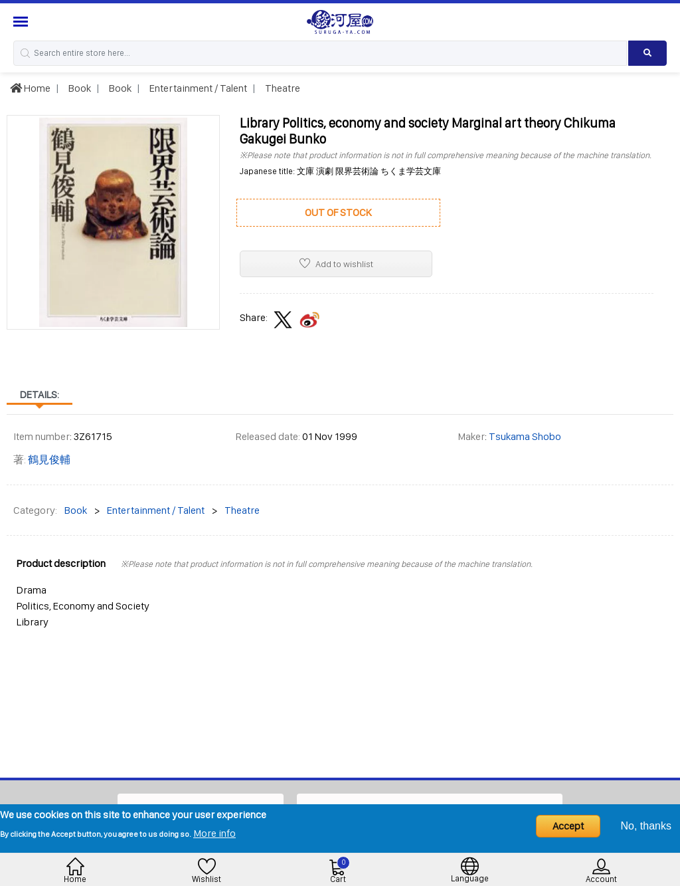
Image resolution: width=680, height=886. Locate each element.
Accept (568, 826)
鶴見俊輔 (49, 459)
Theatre (281, 88)
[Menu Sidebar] (22, 22)
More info (214, 833)
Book (78, 88)
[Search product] (647, 53)
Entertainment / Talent (197, 88)
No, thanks (646, 825)
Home (30, 88)
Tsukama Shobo (525, 436)
